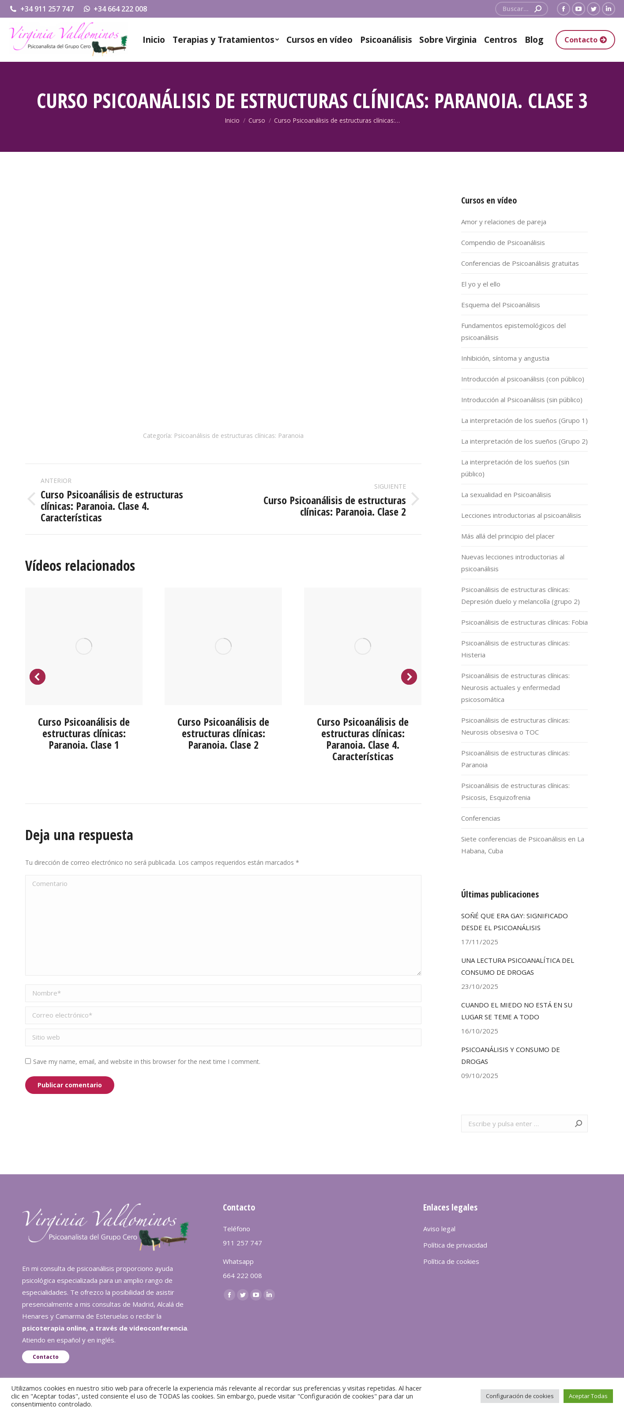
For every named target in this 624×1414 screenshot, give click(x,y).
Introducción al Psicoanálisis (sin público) (522, 399)
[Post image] (84, 646)
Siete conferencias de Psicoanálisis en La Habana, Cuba (522, 844)
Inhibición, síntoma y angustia (505, 358)
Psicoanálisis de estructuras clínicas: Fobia (524, 622)
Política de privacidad (455, 1245)
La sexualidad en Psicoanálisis (506, 494)
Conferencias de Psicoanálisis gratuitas (520, 263)
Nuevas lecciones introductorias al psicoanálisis (512, 562)
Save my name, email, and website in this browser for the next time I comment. (146, 1061)
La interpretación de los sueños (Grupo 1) (524, 420)
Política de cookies (451, 1261)
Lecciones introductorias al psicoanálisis (521, 515)
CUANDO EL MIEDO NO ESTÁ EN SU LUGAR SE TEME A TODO (516, 1010)
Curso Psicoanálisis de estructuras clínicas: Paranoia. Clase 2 (223, 733)
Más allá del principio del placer (508, 536)
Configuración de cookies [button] (520, 1396)
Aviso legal (439, 1228)
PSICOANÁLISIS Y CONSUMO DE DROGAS (510, 1055)
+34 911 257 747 (41, 9)
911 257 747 (242, 1242)
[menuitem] (154, 40)
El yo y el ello (480, 283)
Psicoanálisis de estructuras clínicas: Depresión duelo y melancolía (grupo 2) (520, 595)
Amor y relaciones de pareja (503, 221)
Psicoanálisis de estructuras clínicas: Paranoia (239, 435)
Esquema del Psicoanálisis (500, 304)
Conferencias (480, 818)
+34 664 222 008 (115, 9)
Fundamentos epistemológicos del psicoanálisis (513, 331)
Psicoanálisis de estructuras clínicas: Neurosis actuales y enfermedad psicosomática (515, 687)
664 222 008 (242, 1275)
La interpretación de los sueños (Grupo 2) (524, 441)
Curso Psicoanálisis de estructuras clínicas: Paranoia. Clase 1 (84, 733)
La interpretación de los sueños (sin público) (515, 467)
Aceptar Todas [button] (588, 1396)
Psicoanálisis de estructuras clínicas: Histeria (515, 648)
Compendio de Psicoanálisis (503, 242)
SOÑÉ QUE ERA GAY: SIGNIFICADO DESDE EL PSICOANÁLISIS (514, 921)
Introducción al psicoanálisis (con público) (522, 378)
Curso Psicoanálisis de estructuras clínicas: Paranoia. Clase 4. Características (363, 738)
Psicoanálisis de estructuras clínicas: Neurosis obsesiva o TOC (515, 726)
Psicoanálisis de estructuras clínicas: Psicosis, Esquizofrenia (515, 791)
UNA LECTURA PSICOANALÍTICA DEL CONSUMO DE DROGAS (517, 966)
